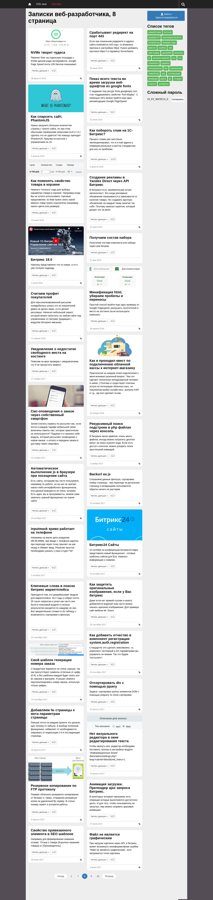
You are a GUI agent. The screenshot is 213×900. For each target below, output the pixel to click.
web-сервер (153, 53)
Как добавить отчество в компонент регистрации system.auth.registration (110, 638)
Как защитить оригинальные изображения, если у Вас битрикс (110, 590)
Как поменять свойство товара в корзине (50, 182)
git (170, 79)
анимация (153, 79)
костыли (168, 32)
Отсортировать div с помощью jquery (107, 684)
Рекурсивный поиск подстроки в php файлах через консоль (110, 427)
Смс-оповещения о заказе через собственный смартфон (52, 414)
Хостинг (56, 4)
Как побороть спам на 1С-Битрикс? (111, 132)
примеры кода (169, 42)
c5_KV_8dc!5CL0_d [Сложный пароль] (159, 100)
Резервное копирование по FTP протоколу (53, 787)
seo (170, 48)
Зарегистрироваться (166, 17)
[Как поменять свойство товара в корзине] (56, 169)
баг (166, 68)
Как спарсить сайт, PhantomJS (46, 118)
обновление (176, 68)
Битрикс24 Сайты (104, 545)
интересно (164, 84)
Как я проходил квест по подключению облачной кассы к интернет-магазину (112, 364)
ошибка (162, 48)
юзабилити (153, 63)
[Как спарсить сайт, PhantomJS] (56, 98)
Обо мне (41, 4)
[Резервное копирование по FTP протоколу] (56, 768)
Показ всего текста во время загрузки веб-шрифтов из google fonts (110, 82)
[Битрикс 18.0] (56, 240)
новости (152, 84)
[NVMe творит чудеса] (56, 38)
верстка (152, 48)
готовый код (153, 42)
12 (112, 159)
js (149, 58)
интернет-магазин (161, 58)
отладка (178, 79)
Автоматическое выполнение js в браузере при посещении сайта (53, 471)
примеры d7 (154, 37)
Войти (166, 14)
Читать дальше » (40, 70)
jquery (163, 79)
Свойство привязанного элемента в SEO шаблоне (52, 832)
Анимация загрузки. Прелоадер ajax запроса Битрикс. (110, 787)
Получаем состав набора (110, 237)
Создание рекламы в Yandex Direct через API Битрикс (109, 180)
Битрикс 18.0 (41, 259)
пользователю (155, 68)
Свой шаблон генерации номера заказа (51, 661)
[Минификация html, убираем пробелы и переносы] (114, 277)
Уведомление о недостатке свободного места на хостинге (53, 352)
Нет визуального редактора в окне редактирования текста (109, 737)
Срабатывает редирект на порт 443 (111, 34)
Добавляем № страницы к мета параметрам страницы (53, 713)
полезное (178, 53)
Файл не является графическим (105, 836)
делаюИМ (166, 53)
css (179, 58)
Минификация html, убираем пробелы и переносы (106, 295)
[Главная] (30, 4)
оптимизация (174, 73)
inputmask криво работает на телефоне (53, 530)
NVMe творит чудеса (48, 52)
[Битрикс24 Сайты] (114, 524)
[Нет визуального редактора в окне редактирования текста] (114, 722)
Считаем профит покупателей (45, 295)
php (163, 73)
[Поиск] (183, 4)
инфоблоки (153, 73)
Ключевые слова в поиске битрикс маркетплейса (53, 587)
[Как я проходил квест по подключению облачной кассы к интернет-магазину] (114, 345)
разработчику (154, 32)
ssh (174, 58)
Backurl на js (100, 474)
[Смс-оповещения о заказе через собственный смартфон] (56, 396)
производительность (172, 37)
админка (165, 63)
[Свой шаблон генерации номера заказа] (56, 650)
